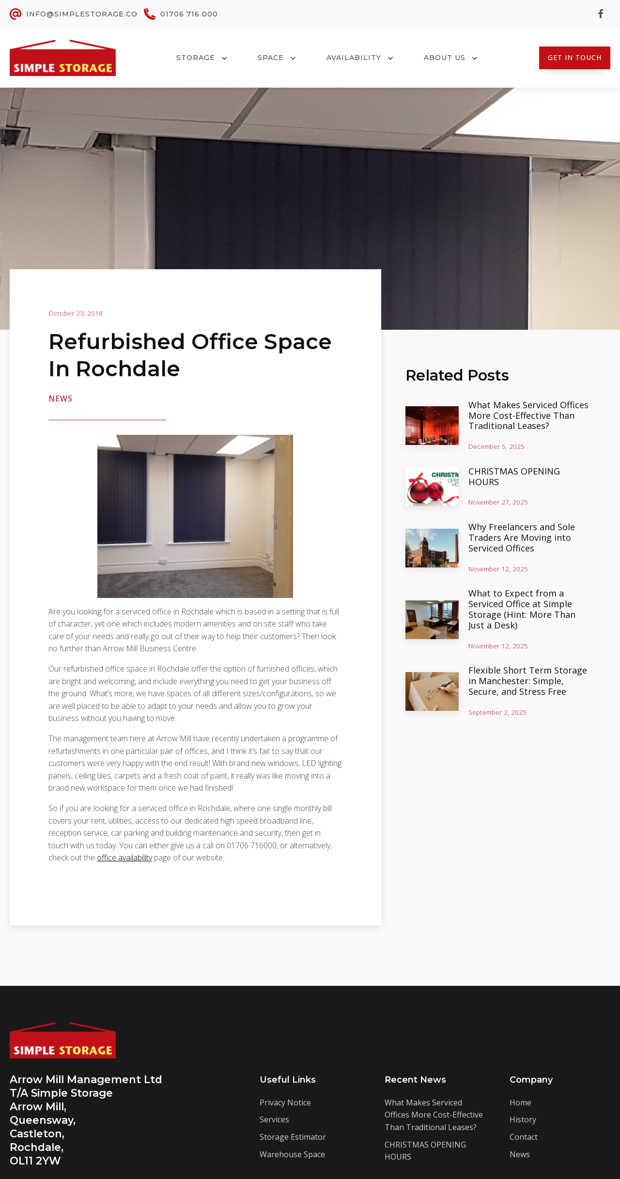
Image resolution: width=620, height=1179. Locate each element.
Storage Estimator (293, 1137)
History (523, 1119)
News (60, 398)
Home (520, 1102)
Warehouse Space (292, 1154)
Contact (524, 1137)
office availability (124, 857)
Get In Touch (575, 57)
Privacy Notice (285, 1102)
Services (274, 1119)
